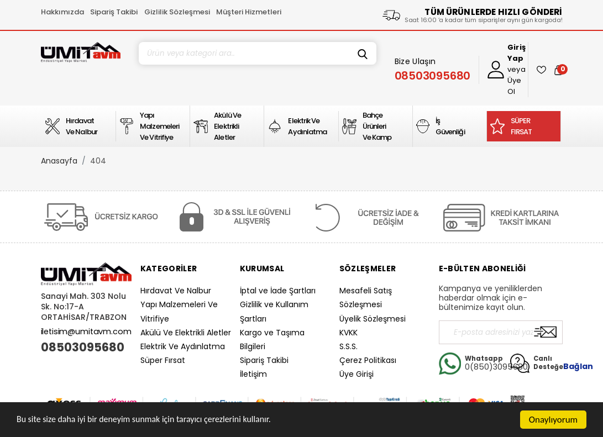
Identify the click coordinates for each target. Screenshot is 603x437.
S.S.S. (348, 346)
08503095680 (82, 347)
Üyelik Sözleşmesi (372, 318)
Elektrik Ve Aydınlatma (182, 346)
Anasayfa (59, 160)
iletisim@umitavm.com (86, 331)
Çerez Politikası (367, 360)
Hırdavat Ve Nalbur (175, 290)
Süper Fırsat (162, 360)
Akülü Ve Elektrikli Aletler (185, 332)
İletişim (253, 374)
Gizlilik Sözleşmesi (177, 12)
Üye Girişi (356, 374)
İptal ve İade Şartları (278, 290)
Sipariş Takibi (114, 12)
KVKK (348, 332)
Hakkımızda (62, 12)
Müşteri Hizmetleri (248, 12)
